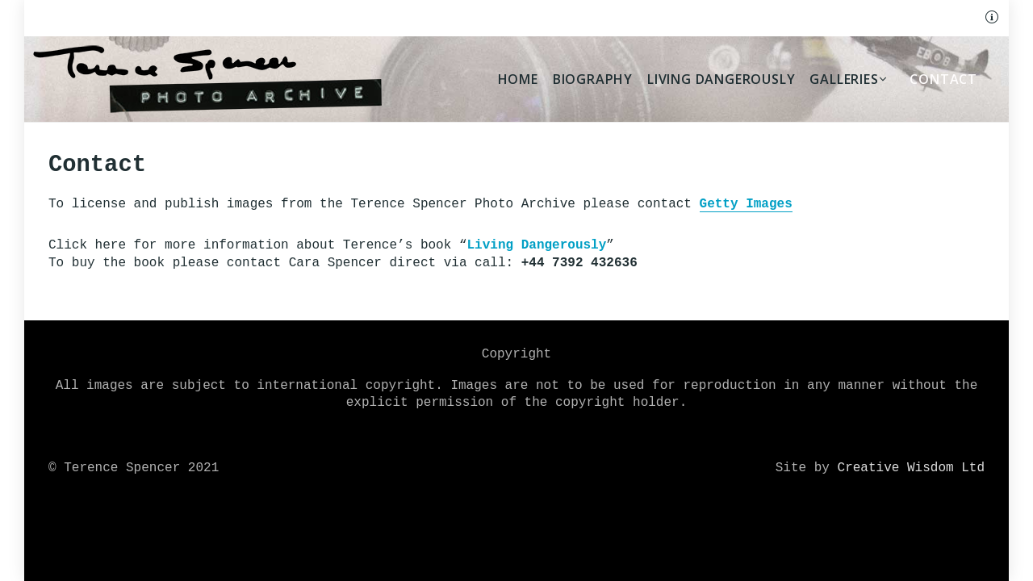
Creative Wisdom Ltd (911, 468)
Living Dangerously (536, 245)
